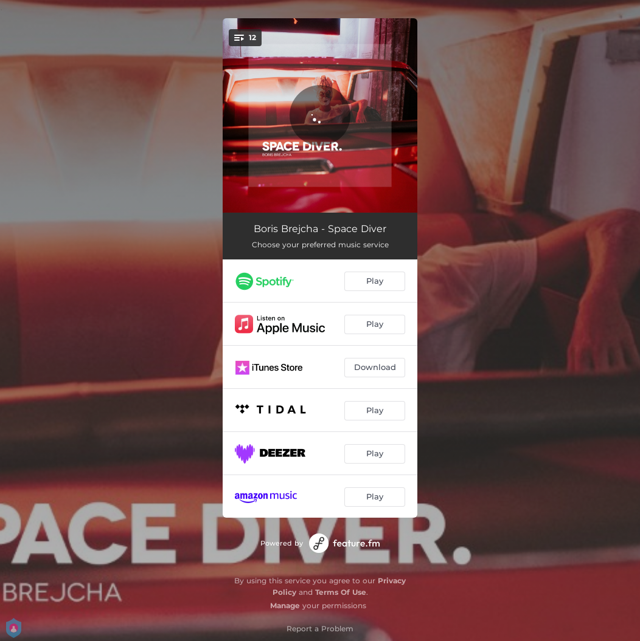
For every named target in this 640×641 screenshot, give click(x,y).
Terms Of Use (340, 592)
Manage (285, 605)
